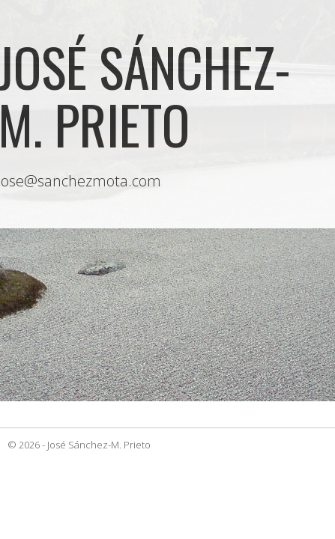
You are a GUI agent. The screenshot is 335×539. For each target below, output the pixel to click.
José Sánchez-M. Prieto (99, 444)
